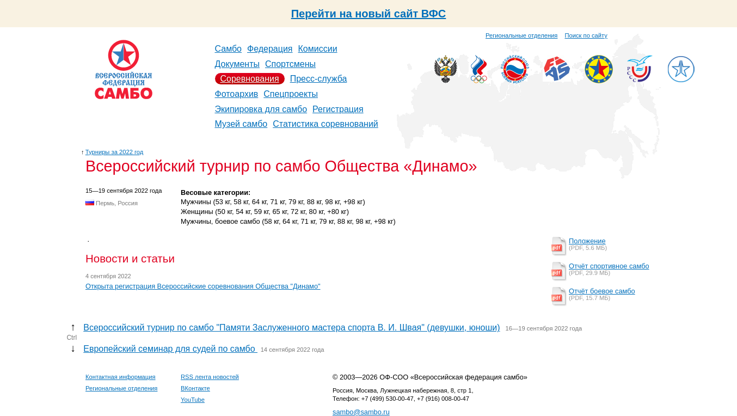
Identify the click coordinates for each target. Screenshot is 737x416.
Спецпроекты (290, 94)
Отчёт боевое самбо (602, 291)
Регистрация (338, 109)
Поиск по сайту (586, 35)
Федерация (270, 48)
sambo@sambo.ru (361, 412)
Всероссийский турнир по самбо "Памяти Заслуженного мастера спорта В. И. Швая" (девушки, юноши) (291, 327)
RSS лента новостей (210, 377)
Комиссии (317, 48)
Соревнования (249, 78)
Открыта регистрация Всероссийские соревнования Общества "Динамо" (203, 286)
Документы (237, 64)
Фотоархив (237, 94)
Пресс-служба (318, 78)
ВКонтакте (195, 388)
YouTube (193, 399)
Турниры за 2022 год (114, 152)
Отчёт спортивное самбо (609, 266)
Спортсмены (290, 64)
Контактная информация (120, 377)
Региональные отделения (521, 35)
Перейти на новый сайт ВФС (368, 13)
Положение (587, 241)
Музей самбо (241, 124)
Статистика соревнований (325, 124)
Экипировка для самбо (261, 109)
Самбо (228, 48)
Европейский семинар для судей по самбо (170, 348)
